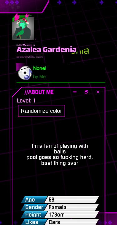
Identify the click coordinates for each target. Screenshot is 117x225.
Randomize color (41, 111)
